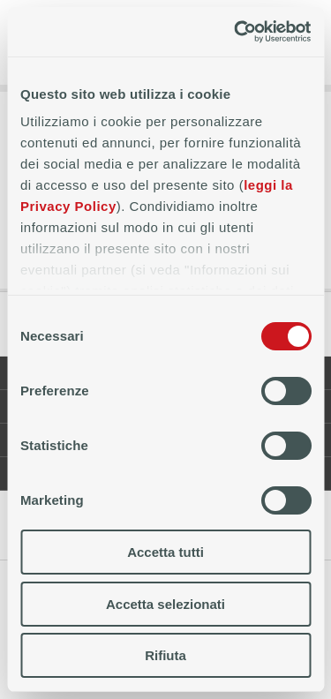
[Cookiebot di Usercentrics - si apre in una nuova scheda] (236, 31)
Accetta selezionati (165, 604)
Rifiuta (165, 655)
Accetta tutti (165, 552)
